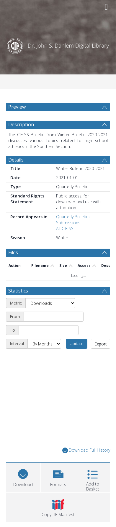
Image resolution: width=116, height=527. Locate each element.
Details (16, 160)
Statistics (18, 290)
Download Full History (86, 450)
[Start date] (54, 317)
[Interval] (44, 344)
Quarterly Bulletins (73, 217)
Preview (17, 107)
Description (21, 124)
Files (13, 252)
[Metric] (50, 303)
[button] (58, 477)
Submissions (68, 222)
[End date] (49, 330)
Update (77, 343)
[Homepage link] (58, 44)
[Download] (23, 477)
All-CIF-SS (64, 228)
